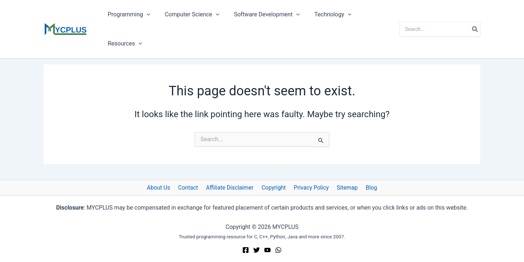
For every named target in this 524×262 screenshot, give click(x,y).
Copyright (274, 187)
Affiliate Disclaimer (231, 187)
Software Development (260, 14)
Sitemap (344, 187)
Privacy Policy (310, 187)
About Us (163, 187)
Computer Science (187, 14)
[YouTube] (267, 250)
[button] (145, 14)
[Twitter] (256, 250)
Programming (127, 14)
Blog (367, 187)
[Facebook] (245, 250)
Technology (322, 14)
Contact (191, 187)
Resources (123, 43)
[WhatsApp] (278, 250)
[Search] (475, 29)
